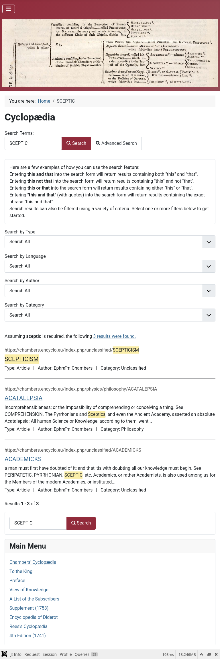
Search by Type (20, 232)
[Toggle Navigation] (8, 9)
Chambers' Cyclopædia (32, 562)
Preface (17, 580)
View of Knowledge (28, 589)
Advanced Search (116, 143)
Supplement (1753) (28, 608)
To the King (20, 571)
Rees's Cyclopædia (28, 626)
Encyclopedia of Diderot (33, 617)
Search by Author (22, 280)
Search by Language (25, 256)
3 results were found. (114, 336)
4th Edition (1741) (27, 635)
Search (76, 143)
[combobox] (33, 143)
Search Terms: (19, 133)
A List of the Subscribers (34, 599)
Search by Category (24, 305)
